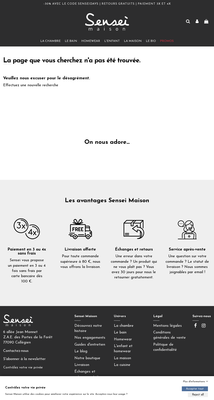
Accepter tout (195, 388)
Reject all (198, 394)
